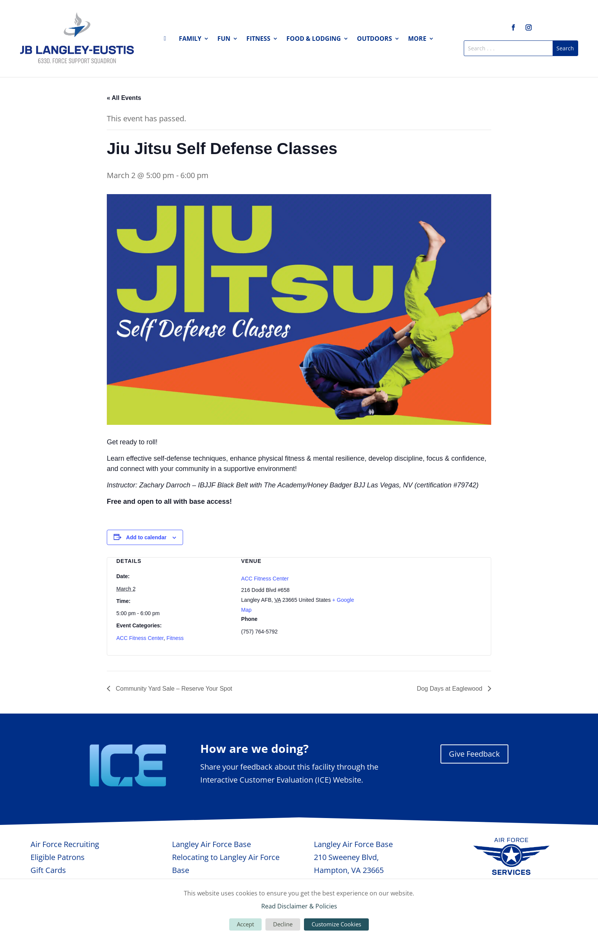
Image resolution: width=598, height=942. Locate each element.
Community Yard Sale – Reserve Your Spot (173, 688)
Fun (223, 39)
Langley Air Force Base (211, 844)
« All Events (124, 98)
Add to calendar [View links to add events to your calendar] (146, 537)
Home (167, 40)
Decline (283, 924)
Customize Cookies (336, 924)
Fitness (258, 39)
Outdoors (374, 39)
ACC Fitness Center (140, 638)
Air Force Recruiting (65, 844)
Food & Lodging (313, 39)
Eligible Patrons (58, 857)
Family (190, 39)
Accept (245, 924)
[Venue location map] (424, 598)
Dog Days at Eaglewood (450, 688)
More (417, 39)
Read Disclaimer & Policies (299, 906)
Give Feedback (474, 754)
